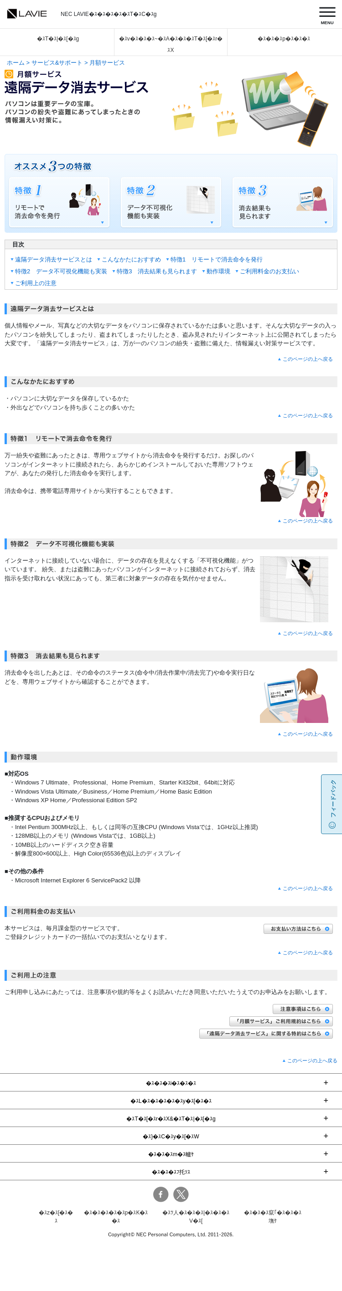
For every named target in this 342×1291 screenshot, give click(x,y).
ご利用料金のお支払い (269, 271)
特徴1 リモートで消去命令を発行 (217, 259)
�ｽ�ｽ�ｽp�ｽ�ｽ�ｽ (284, 39)
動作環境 (218, 271)
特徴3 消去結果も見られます (157, 271)
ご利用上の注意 (36, 283)
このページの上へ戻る (308, 359)
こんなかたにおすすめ (131, 259)
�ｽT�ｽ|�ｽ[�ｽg (58, 39)
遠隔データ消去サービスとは (53, 259)
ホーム (16, 62)
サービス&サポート (57, 62)
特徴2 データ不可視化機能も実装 (61, 271)
